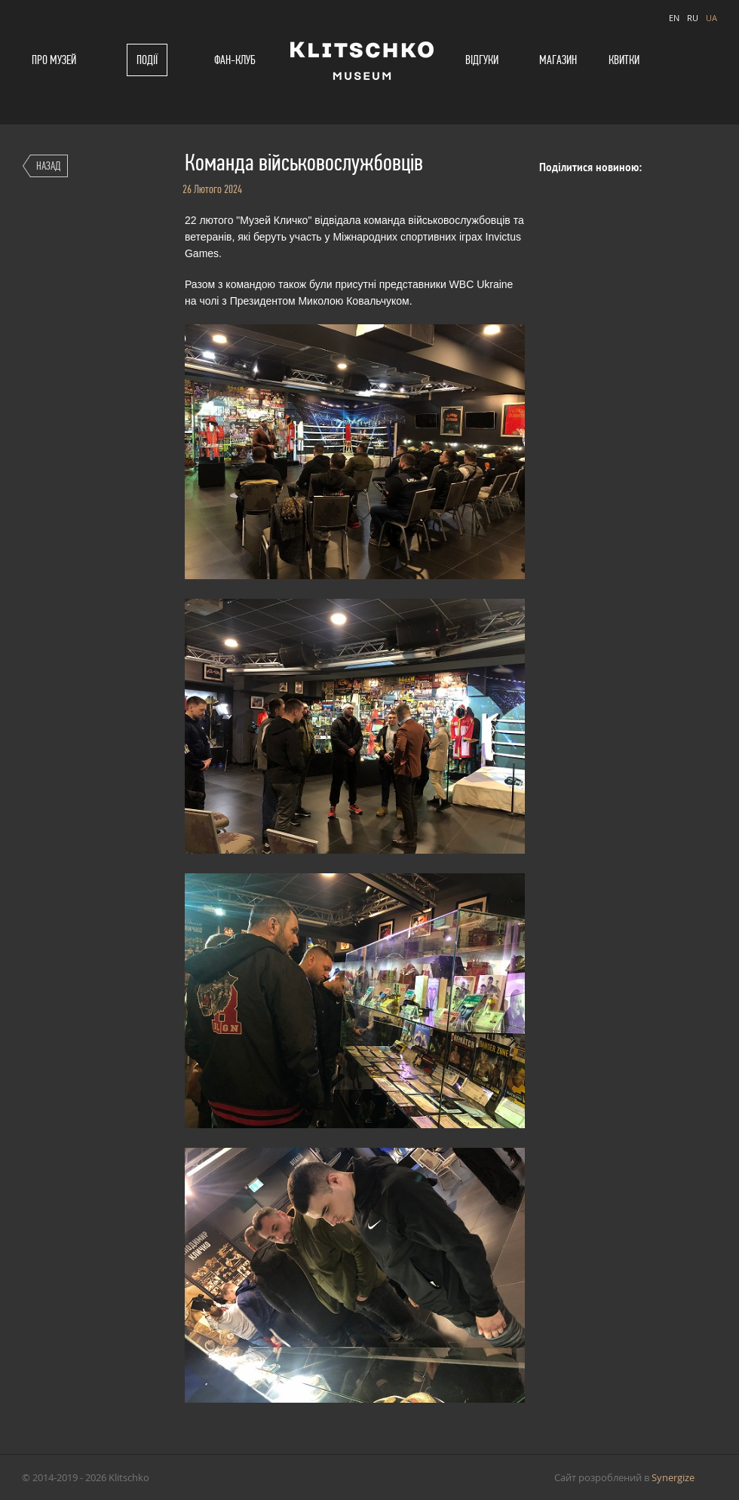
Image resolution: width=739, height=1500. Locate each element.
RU (692, 17)
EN (674, 17)
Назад (48, 165)
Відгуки (481, 60)
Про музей (54, 60)
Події (147, 60)
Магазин (558, 60)
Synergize (673, 1477)
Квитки (624, 60)
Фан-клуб (235, 60)
